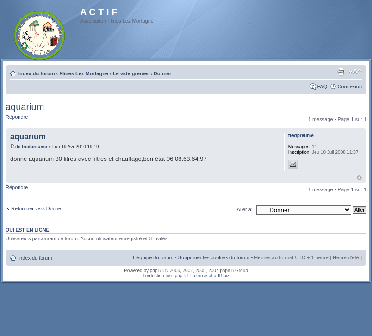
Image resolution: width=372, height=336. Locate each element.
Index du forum (36, 73)
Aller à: (245, 209)
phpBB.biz (218, 275)
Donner (163, 73)
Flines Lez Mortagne (83, 73)
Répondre (17, 117)
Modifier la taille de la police (355, 71)
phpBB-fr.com (189, 275)
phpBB (157, 270)
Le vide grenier (131, 73)
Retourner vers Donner (37, 208)
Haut (359, 177)
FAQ (322, 86)
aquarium (25, 107)
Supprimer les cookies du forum (214, 257)
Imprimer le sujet (341, 71)
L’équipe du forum (153, 257)
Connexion (349, 86)
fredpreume (34, 146)
